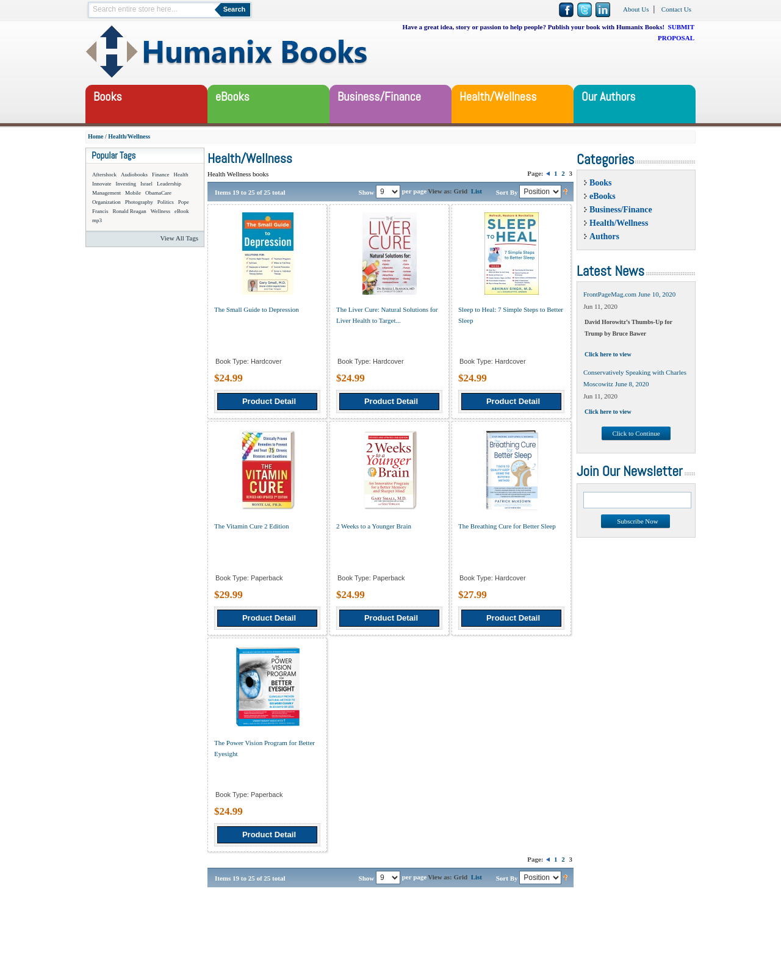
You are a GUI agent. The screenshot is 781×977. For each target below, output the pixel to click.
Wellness (160, 211)
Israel (146, 184)
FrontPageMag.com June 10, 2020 (629, 294)
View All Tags (179, 238)
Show (367, 191)
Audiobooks (134, 174)
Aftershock (104, 174)
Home (96, 136)
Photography (139, 202)
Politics (165, 202)
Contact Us (676, 9)
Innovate (102, 184)
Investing (126, 184)
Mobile (133, 193)
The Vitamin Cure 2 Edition (251, 526)
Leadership (169, 184)
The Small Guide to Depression (256, 309)
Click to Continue (636, 433)
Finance (161, 174)
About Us (636, 9)
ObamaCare (158, 193)
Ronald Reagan (129, 211)
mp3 (97, 220)
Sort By (507, 191)
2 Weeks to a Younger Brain (373, 526)
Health (181, 174)
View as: (440, 191)
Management (106, 193)
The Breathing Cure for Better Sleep (507, 526)
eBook (182, 211)
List (476, 191)
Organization (106, 202)
